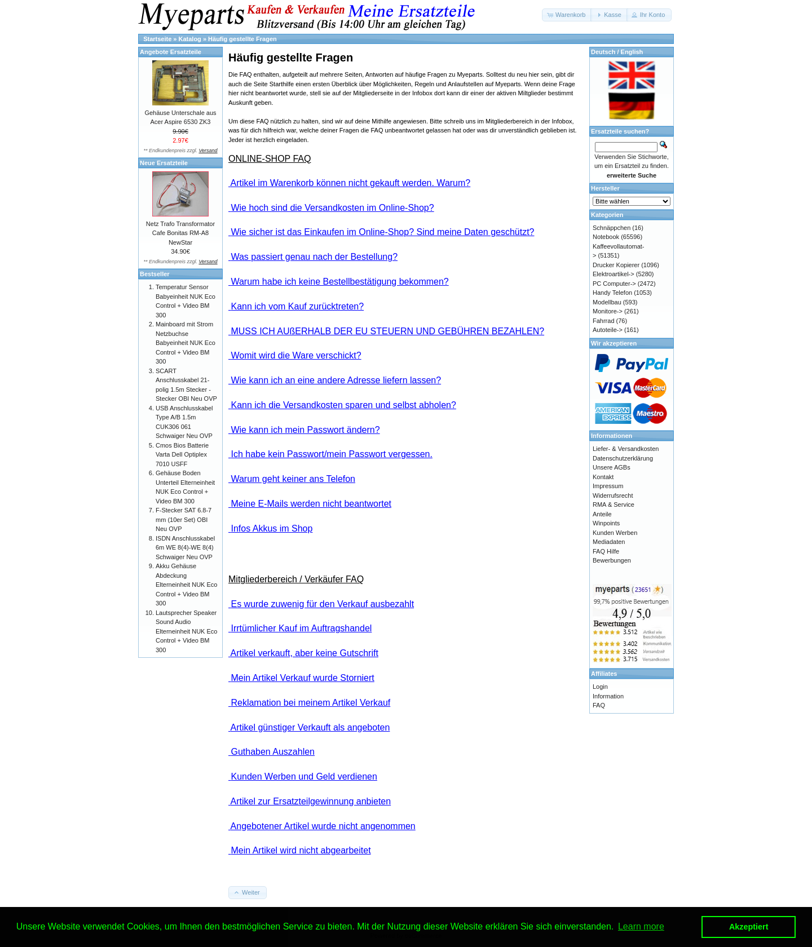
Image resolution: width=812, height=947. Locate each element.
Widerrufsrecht (613, 495)
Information (608, 696)
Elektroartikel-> (613, 274)
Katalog (190, 39)
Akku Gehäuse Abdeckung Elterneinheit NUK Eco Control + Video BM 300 (186, 585)
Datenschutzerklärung (623, 458)
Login (600, 686)
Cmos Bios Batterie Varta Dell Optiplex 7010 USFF (182, 454)
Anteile (602, 514)
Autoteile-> (608, 329)
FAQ (599, 705)
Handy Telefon (612, 292)
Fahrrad (604, 320)
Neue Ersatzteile (164, 163)
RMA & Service (613, 504)
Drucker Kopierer (616, 265)
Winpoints (606, 523)
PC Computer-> (614, 283)
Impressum (608, 486)
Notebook (606, 236)
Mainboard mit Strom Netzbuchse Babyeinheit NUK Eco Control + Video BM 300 (185, 343)
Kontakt (603, 477)
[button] (567, 14)
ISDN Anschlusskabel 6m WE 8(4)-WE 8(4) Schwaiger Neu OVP (185, 547)
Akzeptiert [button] (749, 926)
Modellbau (607, 302)
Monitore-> (608, 311)
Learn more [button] (641, 926)
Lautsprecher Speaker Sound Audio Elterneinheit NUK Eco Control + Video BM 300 (186, 631)
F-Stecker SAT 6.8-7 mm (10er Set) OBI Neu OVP (183, 519)
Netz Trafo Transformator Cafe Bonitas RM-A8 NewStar (180, 233)
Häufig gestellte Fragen (242, 39)
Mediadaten (609, 541)
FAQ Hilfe (606, 551)
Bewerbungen (612, 560)
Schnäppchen (611, 227)
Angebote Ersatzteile (170, 51)
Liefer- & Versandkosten (626, 448)
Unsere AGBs (611, 467)
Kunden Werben (615, 532)
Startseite (157, 39)
